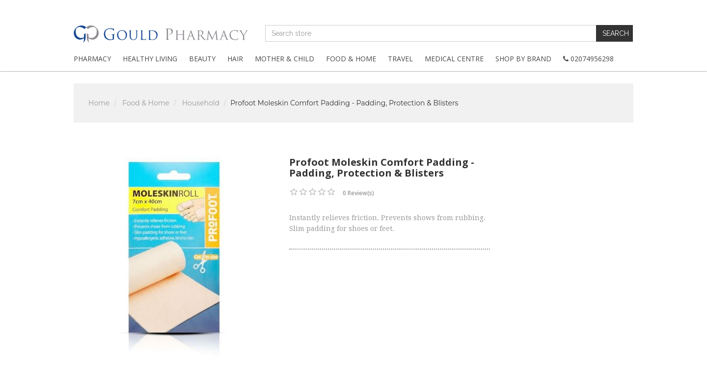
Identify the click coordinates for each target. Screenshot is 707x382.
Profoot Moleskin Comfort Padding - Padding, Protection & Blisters (344, 103)
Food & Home (351, 58)
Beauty (202, 58)
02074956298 (588, 58)
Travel (400, 58)
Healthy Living (150, 58)
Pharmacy (92, 58)
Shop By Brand (523, 58)
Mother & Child (284, 58)
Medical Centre (454, 58)
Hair (235, 58)
